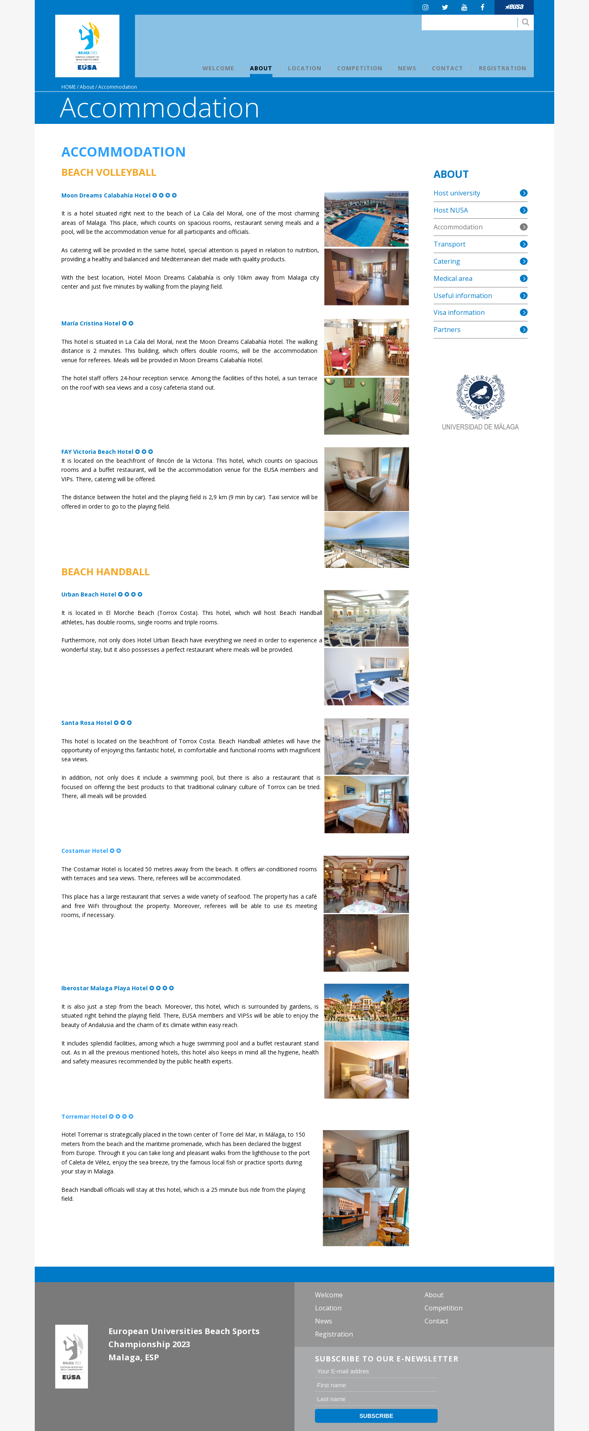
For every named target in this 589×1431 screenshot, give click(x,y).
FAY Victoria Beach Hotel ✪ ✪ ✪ (107, 451)
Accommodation (117, 86)
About (87, 86)
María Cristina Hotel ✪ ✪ (98, 323)
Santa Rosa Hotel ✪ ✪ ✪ (96, 723)
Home (68, 86)
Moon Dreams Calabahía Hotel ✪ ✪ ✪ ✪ (119, 195)
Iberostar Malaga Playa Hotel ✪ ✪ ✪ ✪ (117, 988)
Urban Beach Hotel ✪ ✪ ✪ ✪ (101, 594)
